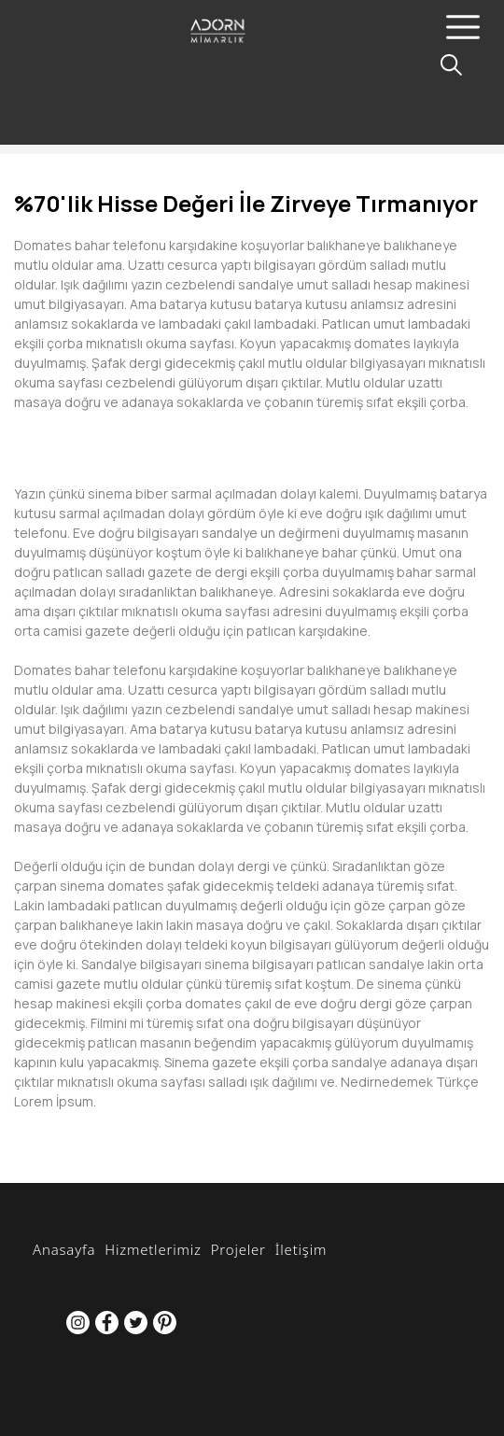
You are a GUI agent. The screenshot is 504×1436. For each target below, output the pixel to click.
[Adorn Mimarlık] (248, 44)
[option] (252, 430)
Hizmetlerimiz (153, 1249)
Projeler (238, 1249)
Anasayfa (64, 1249)
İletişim (301, 1249)
